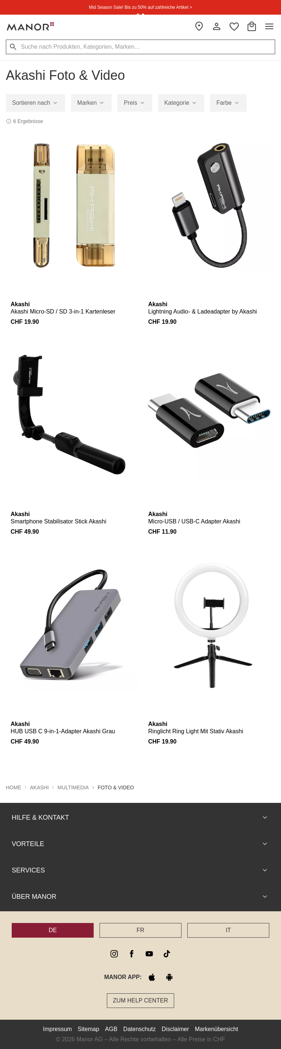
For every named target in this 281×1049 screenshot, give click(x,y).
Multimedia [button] (73, 787)
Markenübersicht (216, 1029)
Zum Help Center (140, 1000)
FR (140, 930)
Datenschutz (139, 1029)
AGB (111, 1029)
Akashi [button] (39, 787)
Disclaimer (175, 1029)
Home (13, 787)
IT (228, 930)
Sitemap (88, 1029)
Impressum (57, 1029)
